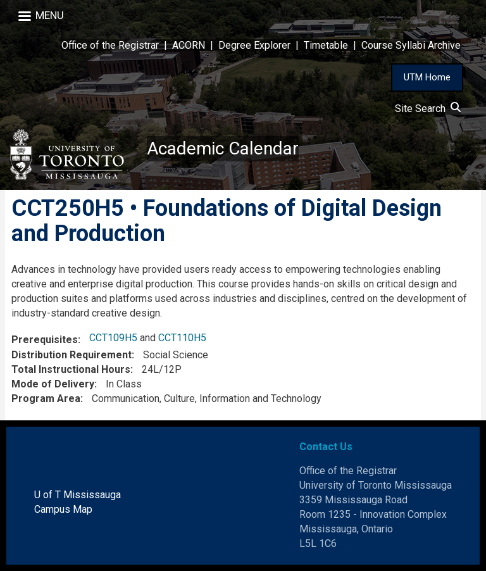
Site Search (428, 109)
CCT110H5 (182, 338)
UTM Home (427, 77)
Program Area (45, 398)
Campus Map (63, 509)
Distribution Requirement (71, 355)
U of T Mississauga (77, 495)
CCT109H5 (113, 338)
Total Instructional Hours (70, 369)
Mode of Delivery (52, 384)
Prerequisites (44, 340)
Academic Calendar (223, 148)
